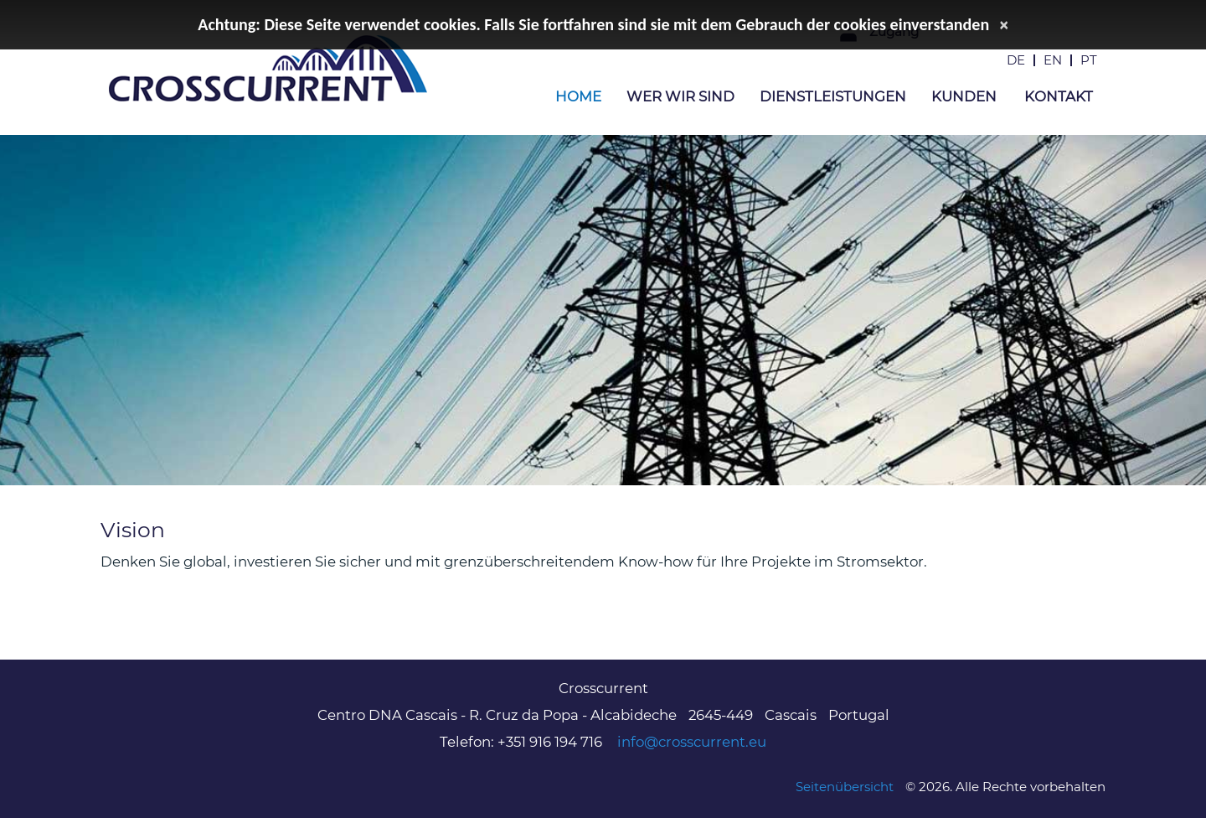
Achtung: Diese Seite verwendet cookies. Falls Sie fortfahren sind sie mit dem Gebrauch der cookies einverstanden (593, 24)
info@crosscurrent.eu (691, 741)
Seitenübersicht (845, 787)
